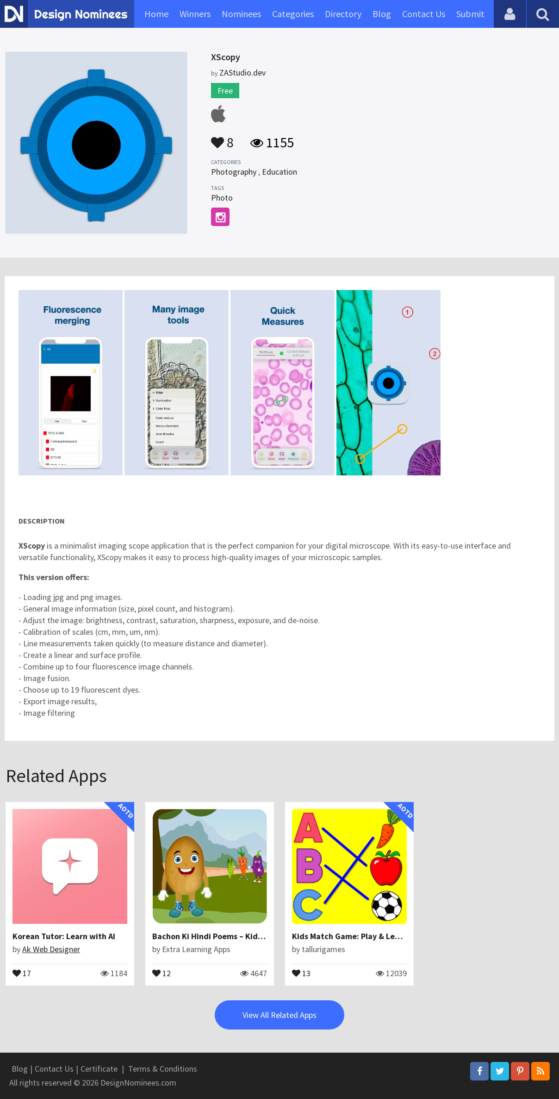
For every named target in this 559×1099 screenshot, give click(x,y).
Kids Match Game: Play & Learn (349, 936)
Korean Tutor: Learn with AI (63, 936)
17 (21, 972)
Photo (222, 197)
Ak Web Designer (51, 949)
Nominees (241, 13)
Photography (233, 171)
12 (161, 972)
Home (156, 13)
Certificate (99, 1068)
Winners (195, 13)
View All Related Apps (279, 1015)
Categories (293, 13)
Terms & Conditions (162, 1068)
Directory (343, 13)
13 (301, 972)
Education (279, 171)
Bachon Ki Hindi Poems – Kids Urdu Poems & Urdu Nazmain (261, 936)
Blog (382, 13)
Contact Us (423, 13)
